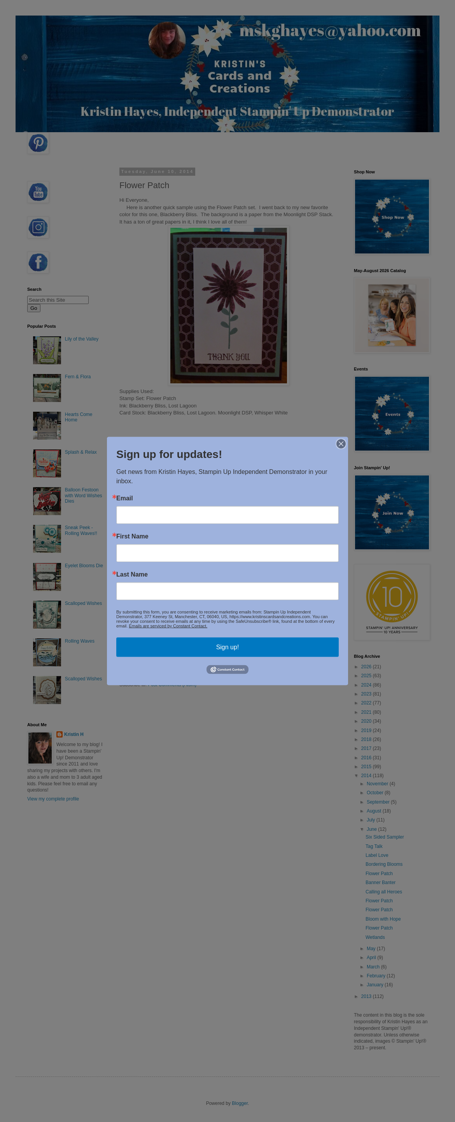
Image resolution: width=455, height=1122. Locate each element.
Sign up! (227, 647)
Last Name (132, 574)
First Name (132, 536)
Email (124, 498)
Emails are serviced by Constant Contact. (168, 626)
